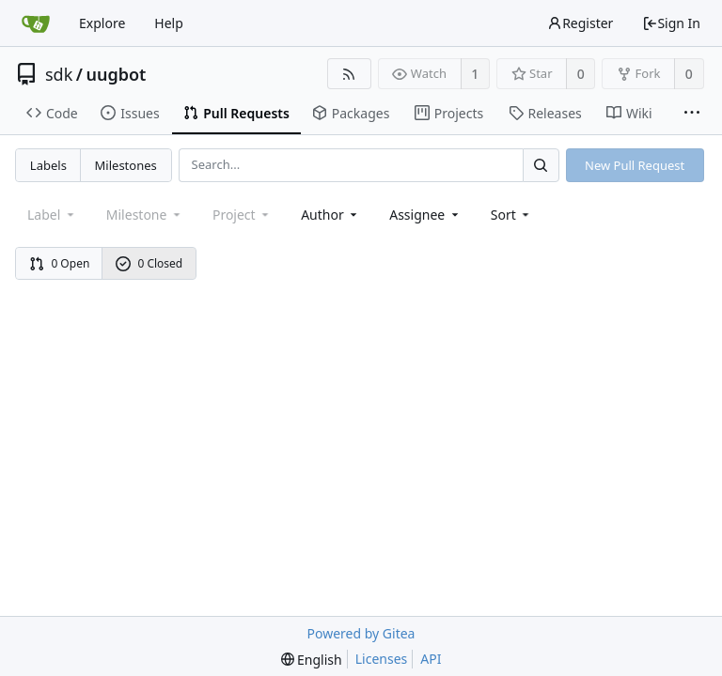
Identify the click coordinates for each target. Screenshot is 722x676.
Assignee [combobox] (425, 214)
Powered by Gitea (361, 633)
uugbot (116, 74)
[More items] (692, 113)
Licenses (381, 659)
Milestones (126, 165)
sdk (58, 74)
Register (580, 23)
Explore (102, 23)
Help (168, 23)
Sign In (671, 23)
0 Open (59, 263)
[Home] (35, 23)
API (430, 659)
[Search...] (540, 164)
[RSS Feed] (349, 73)
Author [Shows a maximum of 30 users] (330, 214)
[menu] (512, 214)
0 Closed (149, 263)
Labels (48, 165)
